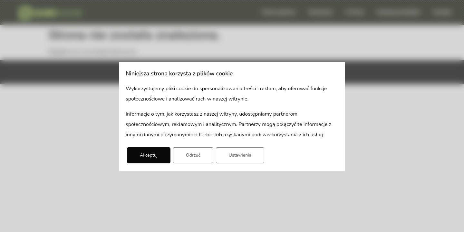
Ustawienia (240, 155)
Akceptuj (149, 155)
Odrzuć (193, 155)
